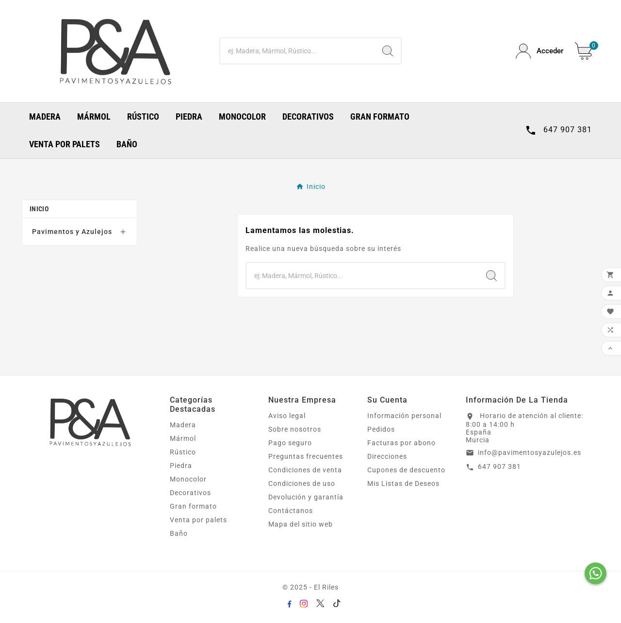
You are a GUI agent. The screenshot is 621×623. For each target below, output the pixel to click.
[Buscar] (297, 50)
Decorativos (190, 493)
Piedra (181, 465)
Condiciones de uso (301, 483)
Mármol (183, 438)
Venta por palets (198, 520)
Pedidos (381, 429)
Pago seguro (290, 443)
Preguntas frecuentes (305, 456)
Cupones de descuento (406, 470)
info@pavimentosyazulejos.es (529, 452)
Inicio (39, 209)
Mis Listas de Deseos (403, 483)
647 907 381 (499, 466)
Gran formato (193, 506)
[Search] (387, 51)
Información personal (404, 416)
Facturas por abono (401, 443)
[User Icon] (539, 51)
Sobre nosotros (294, 429)
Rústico (183, 452)
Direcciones (387, 456)
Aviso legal (287, 416)
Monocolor (188, 479)
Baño (179, 533)
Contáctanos (290, 510)
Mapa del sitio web (300, 524)
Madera (183, 425)
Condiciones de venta (305, 470)
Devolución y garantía (305, 497)
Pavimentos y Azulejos (72, 231)
